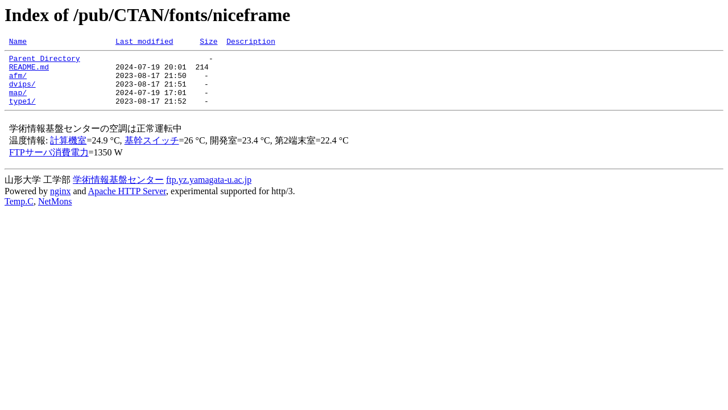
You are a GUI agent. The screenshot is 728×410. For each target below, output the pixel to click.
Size (208, 43)
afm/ (18, 82)
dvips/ (22, 92)
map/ (18, 102)
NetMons (55, 213)
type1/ (22, 113)
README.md (29, 72)
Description (250, 43)
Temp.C (19, 213)
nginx (60, 203)
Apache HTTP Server (127, 203)
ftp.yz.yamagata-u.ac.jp (208, 191)
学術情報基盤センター (118, 191)
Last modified (144, 43)
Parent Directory (44, 61)
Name (18, 43)
